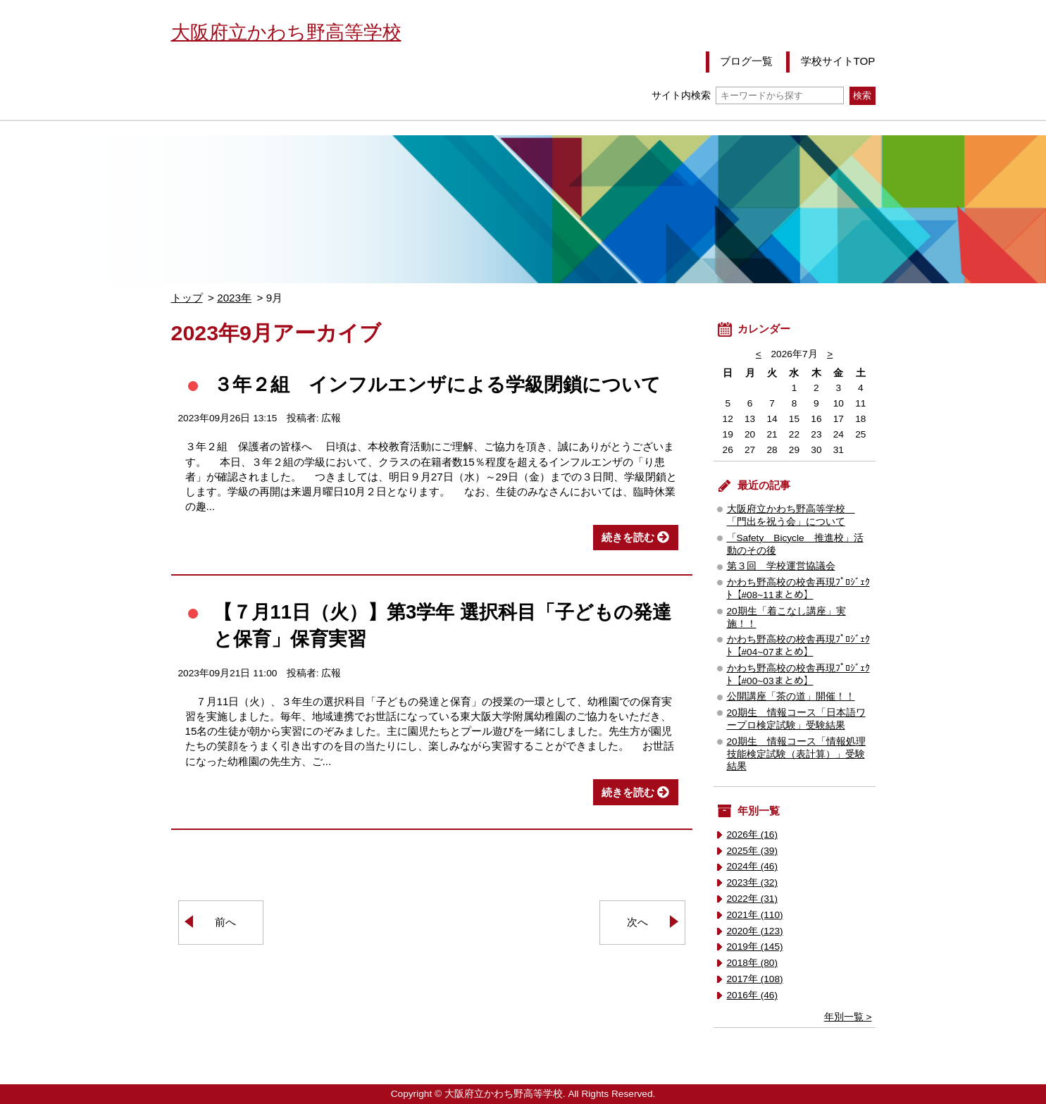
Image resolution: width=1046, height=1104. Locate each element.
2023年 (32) (752, 882)
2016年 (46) (752, 995)
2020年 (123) (755, 931)
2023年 (234, 298)
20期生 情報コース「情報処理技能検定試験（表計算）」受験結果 (796, 754)
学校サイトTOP (838, 61)
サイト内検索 (748, 95)
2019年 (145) (755, 946)
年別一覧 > (848, 1017)
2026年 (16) (752, 834)
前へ (225, 922)
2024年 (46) (752, 866)
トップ (187, 298)
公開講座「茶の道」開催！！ (791, 696)
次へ (637, 922)
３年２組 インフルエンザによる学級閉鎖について (437, 384)
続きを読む (628, 537)
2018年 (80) (752, 962)
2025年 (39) (752, 850)
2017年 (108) (755, 979)
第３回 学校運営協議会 (781, 566)
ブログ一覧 (746, 61)
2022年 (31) (752, 898)
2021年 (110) (755, 915)
